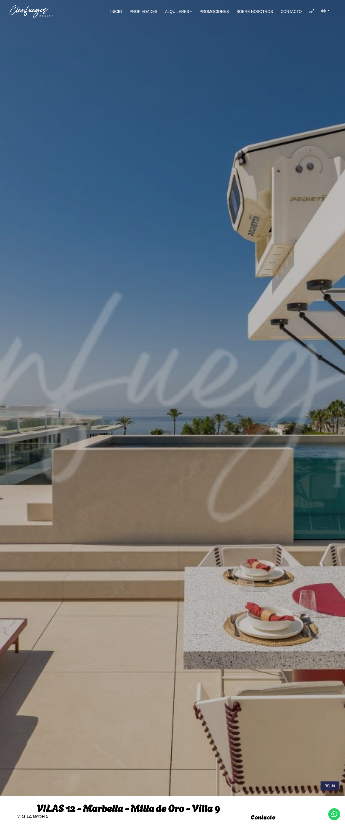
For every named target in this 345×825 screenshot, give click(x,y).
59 (330, 786)
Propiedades (143, 12)
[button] (325, 11)
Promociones (214, 12)
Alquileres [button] (177, 12)
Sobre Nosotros (254, 12)
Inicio (116, 12)
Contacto (291, 12)
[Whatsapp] (334, 814)
